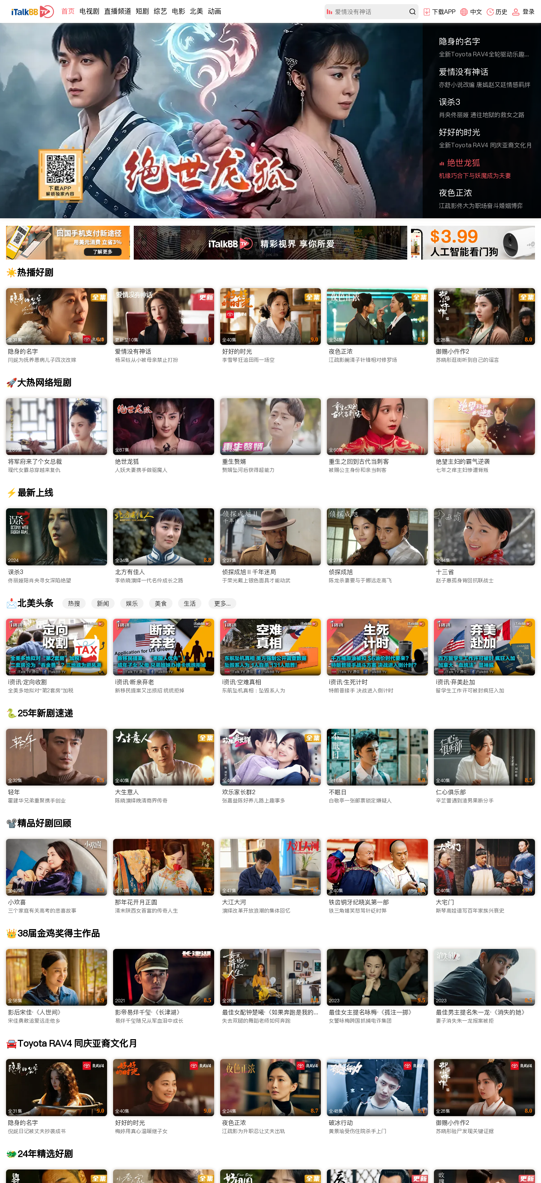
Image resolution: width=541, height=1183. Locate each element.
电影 (178, 11)
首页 (68, 11)
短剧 (142, 11)
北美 (196, 11)
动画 (214, 11)
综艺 (160, 11)
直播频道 (117, 11)
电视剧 (89, 11)
